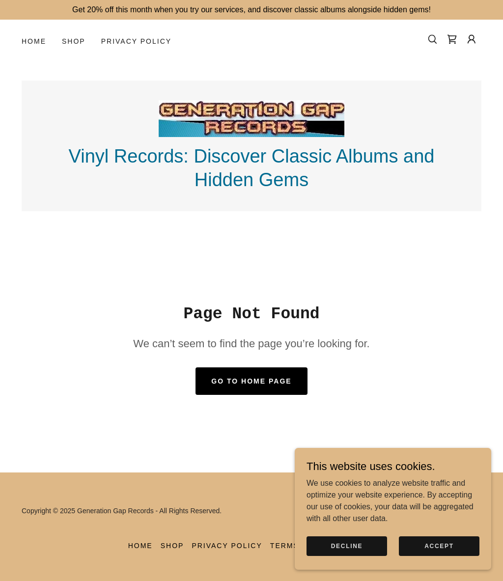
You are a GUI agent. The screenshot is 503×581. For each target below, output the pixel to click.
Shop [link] (73, 41)
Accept (439, 552)
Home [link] (34, 41)
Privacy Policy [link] (136, 41)
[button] (471, 39)
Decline (347, 552)
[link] (452, 39)
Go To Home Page (251, 381)
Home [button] (140, 546)
